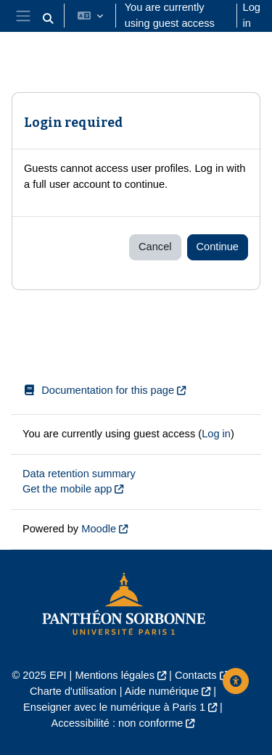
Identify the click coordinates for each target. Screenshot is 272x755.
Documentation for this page (98, 390)
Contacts (196, 675)
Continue (218, 246)
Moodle (98, 529)
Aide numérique (162, 691)
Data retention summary (79, 473)
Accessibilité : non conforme (117, 723)
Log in (251, 15)
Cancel (155, 246)
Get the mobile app (67, 489)
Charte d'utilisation (73, 691)
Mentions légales (114, 675)
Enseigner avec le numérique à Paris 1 (114, 707)
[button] (48, 19)
